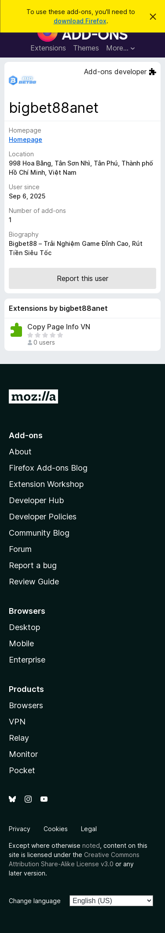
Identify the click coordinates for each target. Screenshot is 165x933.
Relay (19, 737)
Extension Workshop (46, 484)
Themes (86, 47)
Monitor (23, 754)
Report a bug (33, 565)
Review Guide (34, 581)
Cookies (56, 828)
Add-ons (26, 435)
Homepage (25, 139)
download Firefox (80, 21)
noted (91, 845)
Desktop (24, 627)
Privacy (19, 828)
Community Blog (39, 532)
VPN (17, 721)
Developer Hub (36, 500)
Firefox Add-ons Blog (48, 467)
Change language (35, 900)
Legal (89, 828)
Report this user (82, 278)
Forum (20, 549)
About (20, 451)
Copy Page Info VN (58, 327)
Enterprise (27, 659)
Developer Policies (43, 516)
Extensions (48, 47)
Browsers (26, 705)
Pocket (22, 770)
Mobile (21, 643)
